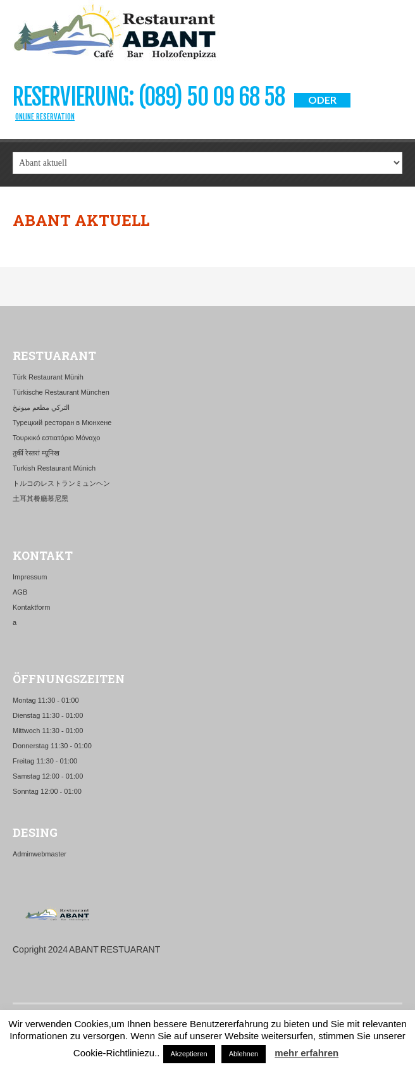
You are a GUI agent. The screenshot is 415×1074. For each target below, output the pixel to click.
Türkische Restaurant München (61, 392)
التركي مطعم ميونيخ (41, 407)
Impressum (30, 577)
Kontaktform (31, 607)
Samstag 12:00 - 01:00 (48, 776)
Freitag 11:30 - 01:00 (45, 761)
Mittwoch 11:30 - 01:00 (48, 730)
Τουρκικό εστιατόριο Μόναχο (56, 437)
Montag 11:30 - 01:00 (46, 700)
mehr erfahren (306, 1052)
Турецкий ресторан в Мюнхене (62, 422)
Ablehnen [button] (244, 1054)
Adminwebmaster (39, 854)
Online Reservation (45, 116)
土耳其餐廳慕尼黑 (40, 498)
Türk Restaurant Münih (48, 377)
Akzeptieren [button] (189, 1054)
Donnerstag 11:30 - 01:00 (52, 746)
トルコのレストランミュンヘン (61, 483)
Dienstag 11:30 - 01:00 (48, 715)
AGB (20, 592)
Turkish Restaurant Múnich (54, 468)
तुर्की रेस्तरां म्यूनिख (36, 453)
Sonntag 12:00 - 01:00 (47, 791)
